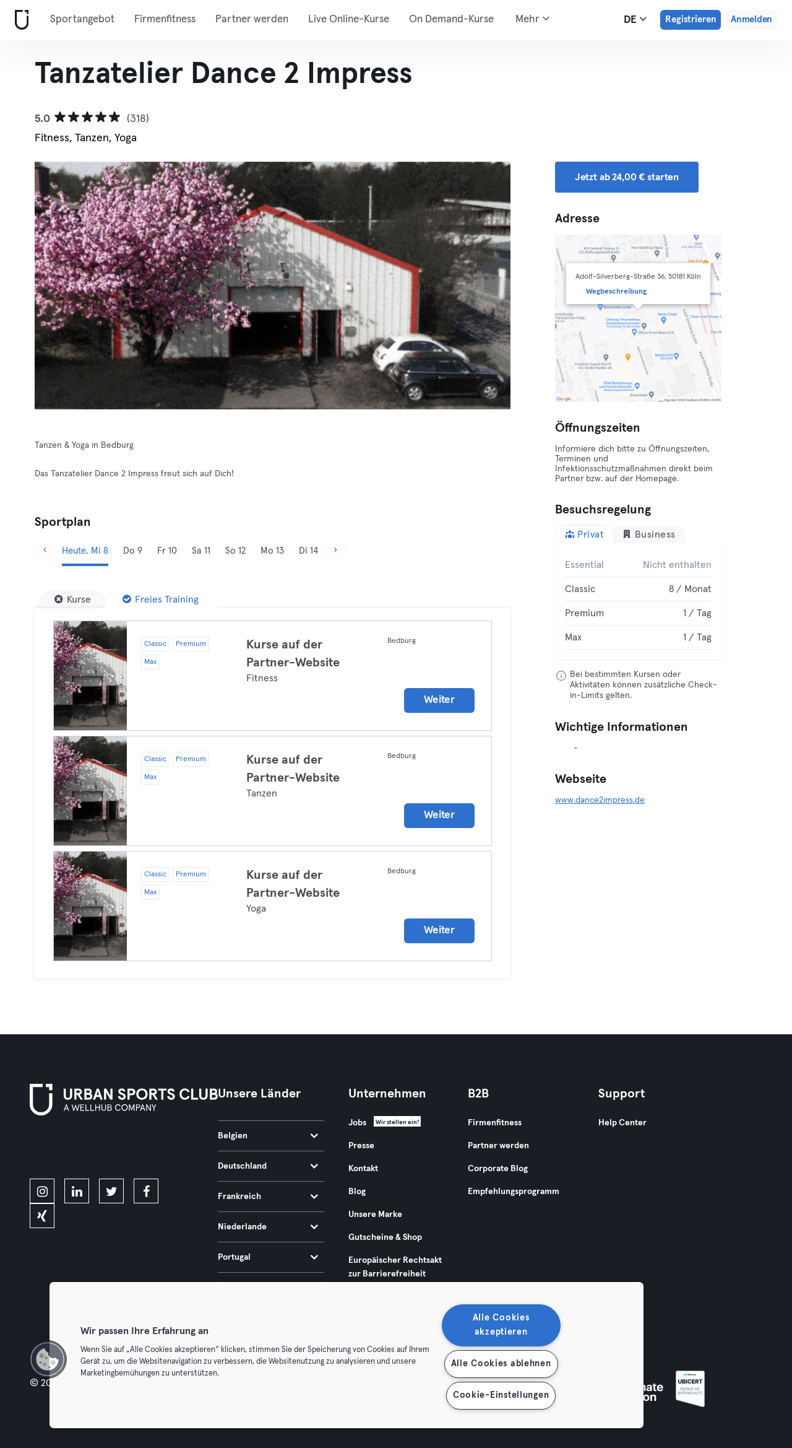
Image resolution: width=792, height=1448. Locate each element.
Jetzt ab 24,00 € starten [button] (627, 177)
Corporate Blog (498, 1168)
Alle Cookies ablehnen (501, 1363)
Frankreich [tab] (268, 1196)
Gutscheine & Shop (385, 1237)
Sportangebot (82, 19)
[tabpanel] (638, 601)
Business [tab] (649, 534)
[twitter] (111, 1191)
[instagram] (42, 1191)
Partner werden (251, 19)
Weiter (439, 700)
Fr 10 (167, 551)
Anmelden (751, 19)
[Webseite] (19, 20)
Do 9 (132, 551)
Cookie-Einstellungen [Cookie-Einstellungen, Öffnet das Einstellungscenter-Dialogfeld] (501, 1395)
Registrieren (690, 19)
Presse (361, 1145)
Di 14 (308, 551)
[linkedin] (76, 1191)
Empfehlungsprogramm (513, 1191)
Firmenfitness (165, 19)
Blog (357, 1191)
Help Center (622, 1123)
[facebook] (146, 1191)
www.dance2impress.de (600, 800)
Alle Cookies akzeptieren (501, 1325)
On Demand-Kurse (451, 19)
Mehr (532, 18)
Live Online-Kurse (348, 19)
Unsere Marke (375, 1214)
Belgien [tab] (268, 1135)
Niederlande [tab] (268, 1226)
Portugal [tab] (268, 1257)
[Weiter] (335, 550)
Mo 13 (272, 551)
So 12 (235, 551)
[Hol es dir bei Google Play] (162, 1149)
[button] (47, 1359)
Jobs (357, 1123)
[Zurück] (44, 550)
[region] (347, 1355)
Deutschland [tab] (268, 1166)
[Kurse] (72, 599)
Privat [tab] (585, 534)
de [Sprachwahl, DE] (635, 19)
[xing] (42, 1215)
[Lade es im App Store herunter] (71, 1149)
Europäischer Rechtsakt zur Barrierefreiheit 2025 (395, 1274)
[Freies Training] (160, 599)
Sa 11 (201, 551)
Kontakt (363, 1168)
